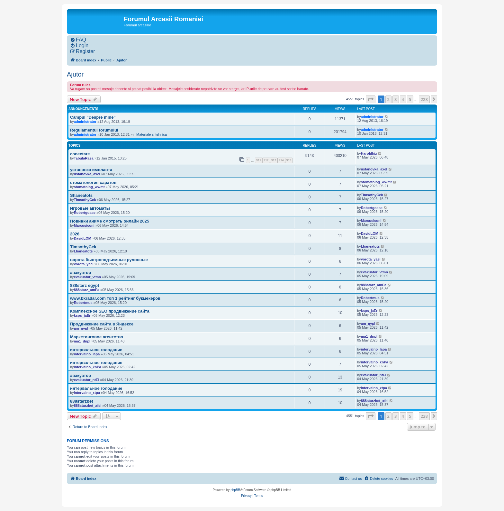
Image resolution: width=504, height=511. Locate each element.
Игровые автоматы (90, 208)
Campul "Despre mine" (93, 117)
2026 (74, 234)
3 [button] (395, 99)
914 (281, 160)
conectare (80, 153)
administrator (85, 121)
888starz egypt (84, 285)
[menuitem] (78, 40)
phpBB (235, 490)
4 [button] (403, 99)
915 (288, 160)
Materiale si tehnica (151, 134)
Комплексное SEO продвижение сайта (109, 311)
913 (273, 160)
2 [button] (388, 99)
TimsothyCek (83, 246)
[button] (370, 99)
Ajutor (75, 74)
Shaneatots (81, 195)
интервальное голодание (96, 349)
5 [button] (410, 99)
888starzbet (81, 401)
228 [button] (424, 99)
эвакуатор (80, 272)
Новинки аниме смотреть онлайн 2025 (109, 221)
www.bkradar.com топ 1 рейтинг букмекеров (115, 298)
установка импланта (91, 169)
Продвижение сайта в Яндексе (101, 324)
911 (258, 160)
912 (266, 160)
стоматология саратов (93, 182)
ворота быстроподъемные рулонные (109, 259)
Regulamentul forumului (94, 130)
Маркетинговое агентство (96, 336)
